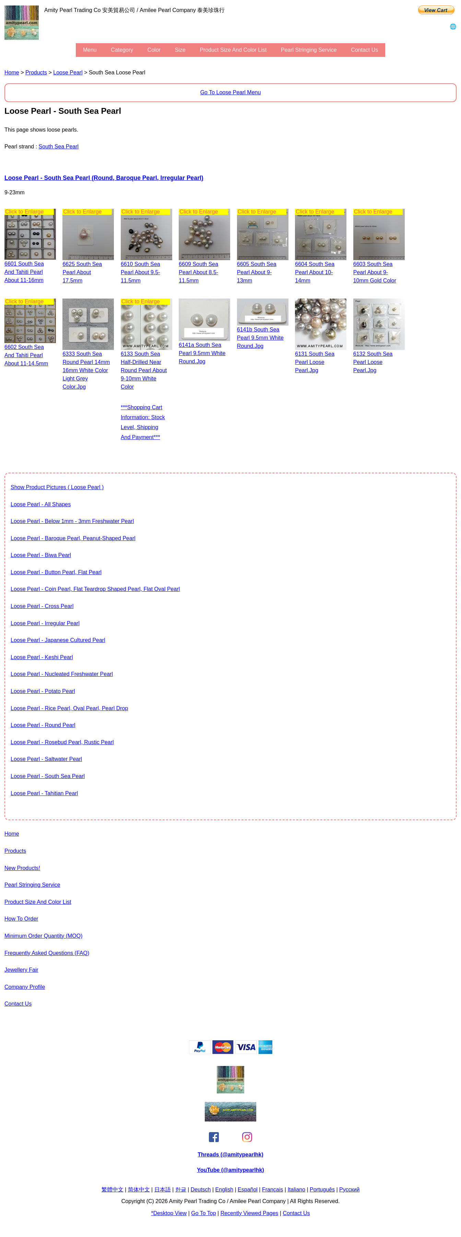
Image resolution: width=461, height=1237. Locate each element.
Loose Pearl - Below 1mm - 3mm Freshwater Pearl (72, 521)
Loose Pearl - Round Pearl (43, 725)
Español (248, 1189)
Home (11, 72)
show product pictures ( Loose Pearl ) (57, 487)
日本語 (162, 1189)
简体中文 (139, 1189)
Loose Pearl (67, 72)
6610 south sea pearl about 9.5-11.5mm (140, 272)
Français (272, 1189)
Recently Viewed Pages (250, 1213)
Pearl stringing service (309, 50)
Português (322, 1189)
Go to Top (203, 1213)
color (154, 50)
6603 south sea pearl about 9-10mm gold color (374, 272)
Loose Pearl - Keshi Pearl (42, 657)
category (122, 50)
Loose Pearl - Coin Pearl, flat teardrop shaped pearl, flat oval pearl (95, 589)
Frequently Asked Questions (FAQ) (46, 953)
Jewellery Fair (21, 970)
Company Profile (24, 987)
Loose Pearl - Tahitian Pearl (44, 793)
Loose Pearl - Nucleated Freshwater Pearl (62, 674)
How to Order (21, 919)
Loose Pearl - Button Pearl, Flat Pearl (56, 572)
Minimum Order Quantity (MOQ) (43, 936)
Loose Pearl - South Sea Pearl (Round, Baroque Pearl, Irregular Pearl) (103, 177)
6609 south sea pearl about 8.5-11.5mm (198, 272)
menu (90, 50)
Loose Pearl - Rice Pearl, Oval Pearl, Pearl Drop (69, 708)
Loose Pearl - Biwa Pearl (41, 555)
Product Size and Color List (233, 50)
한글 (180, 1189)
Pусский (349, 1189)
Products (36, 72)
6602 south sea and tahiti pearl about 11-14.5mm (26, 355)
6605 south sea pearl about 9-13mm (256, 272)
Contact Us (364, 50)
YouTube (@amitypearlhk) (230, 1170)
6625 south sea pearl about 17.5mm (82, 272)
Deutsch (201, 1189)
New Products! (22, 868)
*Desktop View (169, 1213)
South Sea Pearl (59, 146)
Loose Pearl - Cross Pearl (42, 606)
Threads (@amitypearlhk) (230, 1154)
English (224, 1189)
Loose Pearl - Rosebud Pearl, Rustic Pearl (62, 742)
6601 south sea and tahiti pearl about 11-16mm (24, 272)
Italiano (296, 1189)
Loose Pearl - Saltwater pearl (46, 759)
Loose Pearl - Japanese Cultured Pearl (58, 640)
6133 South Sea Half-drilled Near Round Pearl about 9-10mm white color (144, 370)
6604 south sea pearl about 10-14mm (314, 272)
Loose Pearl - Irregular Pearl (45, 623)
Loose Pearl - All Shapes (41, 504)
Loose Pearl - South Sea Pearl (48, 776)
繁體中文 (112, 1189)
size (180, 50)
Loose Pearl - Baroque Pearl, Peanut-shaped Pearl (73, 538)
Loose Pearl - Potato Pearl (43, 691)
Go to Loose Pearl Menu (230, 92)
